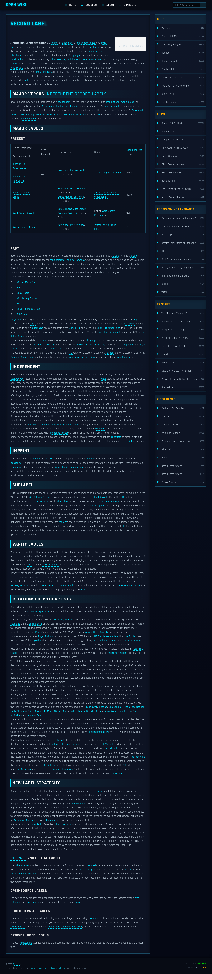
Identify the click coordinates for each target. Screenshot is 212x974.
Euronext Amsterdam (22, 357)
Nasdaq (110, 352)
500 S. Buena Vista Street (72, 209)
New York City (65, 170)
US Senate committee (106, 636)
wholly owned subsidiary (82, 357)
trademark (67, 42)
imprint (128, 441)
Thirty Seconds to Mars (40, 711)
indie (103, 378)
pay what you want (63, 769)
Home (72, 5)
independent (63, 102)
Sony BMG (129, 323)
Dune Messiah (180, 94)
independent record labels (76, 94)
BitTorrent (107, 744)
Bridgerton (180, 387)
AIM (98, 114)
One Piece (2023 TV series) (180, 321)
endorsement (78, 803)
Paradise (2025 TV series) (180, 338)
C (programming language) (180, 226)
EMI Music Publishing (43, 344)
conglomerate (57, 260)
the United (62, 501)
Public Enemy (73, 424)
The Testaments (180, 102)
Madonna (100, 428)
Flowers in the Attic (180, 77)
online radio (58, 744)
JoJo (72, 711)
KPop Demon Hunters (180, 164)
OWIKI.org (16, 964)
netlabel (91, 865)
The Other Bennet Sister (180, 346)
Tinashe (103, 707)
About (110, 5)
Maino (29, 820)
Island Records (100, 497)
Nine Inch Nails (67, 585)
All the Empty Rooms (180, 197)
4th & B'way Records (40, 497)
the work (93, 918)
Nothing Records (19, 585)
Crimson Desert (180, 425)
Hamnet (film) (180, 131)
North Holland (77, 188)
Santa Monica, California (71, 196)
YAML (180, 292)
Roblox (180, 457)
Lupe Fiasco (124, 711)
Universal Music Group (22, 114)
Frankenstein (180, 69)
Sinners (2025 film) (180, 123)
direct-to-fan (96, 791)
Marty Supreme (180, 156)
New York (79, 170)
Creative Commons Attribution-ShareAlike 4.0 (47, 968)
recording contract (64, 619)
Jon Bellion (115, 707)
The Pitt (180, 354)
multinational (112, 106)
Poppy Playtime (180, 482)
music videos (18, 59)
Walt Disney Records (47, 114)
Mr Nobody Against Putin (180, 148)
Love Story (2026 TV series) (180, 371)
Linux (77, 902)
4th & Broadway (110, 501)
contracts (16, 63)
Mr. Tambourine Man (105, 640)
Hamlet (180, 53)
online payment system (23, 873)
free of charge (85, 869)
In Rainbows (24, 769)
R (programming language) (180, 276)
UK (122, 497)
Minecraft (180, 449)
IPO (70, 352)
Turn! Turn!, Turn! (132, 640)
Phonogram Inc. (51, 564)
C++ (180, 251)
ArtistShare (26, 942)
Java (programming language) (180, 267)
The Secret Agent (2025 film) (180, 189)
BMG (19, 303)
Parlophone (127, 344)
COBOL (180, 284)
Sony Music (138, 110)
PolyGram (22, 314)
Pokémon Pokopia (180, 433)
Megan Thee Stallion (133, 707)
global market (28, 118)
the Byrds (130, 636)
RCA (83, 589)
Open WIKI (16, 5)
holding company (76, 260)
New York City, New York (71, 225)
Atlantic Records (62, 824)
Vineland (180, 28)
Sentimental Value (180, 172)
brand (54, 42)
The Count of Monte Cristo (180, 85)
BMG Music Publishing (108, 328)
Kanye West (110, 711)
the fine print (97, 505)
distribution (17, 55)
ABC (30, 564)
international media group (120, 102)
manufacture (95, 51)
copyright (76, 55)
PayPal (127, 869)
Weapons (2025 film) (180, 139)
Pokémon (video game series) (180, 441)
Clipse (57, 711)
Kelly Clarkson (18, 711)
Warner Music (56, 348)
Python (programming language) (180, 218)
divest (65, 432)
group (116, 255)
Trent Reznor (48, 585)
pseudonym (17, 467)
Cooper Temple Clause (128, 585)
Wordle (180, 416)
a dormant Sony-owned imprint (65, 926)
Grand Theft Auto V (180, 474)
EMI (18, 287)
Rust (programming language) (180, 259)
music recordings (86, 42)
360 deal (36, 824)
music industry (44, 72)
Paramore (19, 820)
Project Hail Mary (180, 36)
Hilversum (63, 188)
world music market (109, 332)
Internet (59, 740)
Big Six (137, 319)
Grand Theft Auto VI (180, 466)
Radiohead (50, 765)
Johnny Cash (35, 715)
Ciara (65, 711)
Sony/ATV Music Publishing (91, 344)
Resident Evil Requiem (180, 408)
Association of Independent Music (60, 106)
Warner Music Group (75, 114)
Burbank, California (68, 213)
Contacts (130, 5)
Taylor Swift (90, 707)
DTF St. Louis (180, 362)
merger (63, 522)
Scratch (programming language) (180, 243)
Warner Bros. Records (96, 632)
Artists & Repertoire (38, 611)
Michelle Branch (85, 711)
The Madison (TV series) (180, 313)
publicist (28, 80)
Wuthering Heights (180, 44)
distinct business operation (68, 467)
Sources (91, 5)
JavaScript (180, 234)
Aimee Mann (49, 424)
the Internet (22, 865)
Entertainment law (99, 732)
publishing (94, 47)
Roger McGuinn (46, 636)
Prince (60, 424)
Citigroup (91, 340)
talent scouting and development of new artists (75, 59)
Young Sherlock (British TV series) (180, 379)
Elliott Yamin (17, 926)
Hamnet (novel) (180, 61)
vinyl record (17, 67)
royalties (15, 623)
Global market (134, 150)
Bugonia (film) (180, 181)
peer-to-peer (73, 744)
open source (32, 902)
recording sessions (118, 653)
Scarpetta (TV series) (180, 329)
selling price (35, 623)
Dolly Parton (33, 424)
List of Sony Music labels (108, 172)
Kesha (98, 711)
